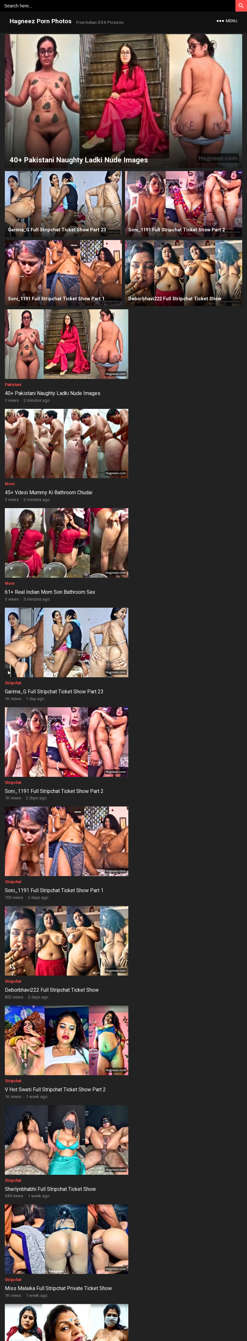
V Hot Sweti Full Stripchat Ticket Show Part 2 (175, 677)
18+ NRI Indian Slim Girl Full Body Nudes (170, 1060)
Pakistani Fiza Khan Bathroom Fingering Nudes (177, 964)
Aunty (130, 1243)
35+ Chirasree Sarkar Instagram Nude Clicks (174, 1156)
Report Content (179, 1316)
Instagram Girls (139, 1147)
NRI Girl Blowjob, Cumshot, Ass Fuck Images (55, 1060)
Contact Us (118, 1316)
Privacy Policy (146, 1316)
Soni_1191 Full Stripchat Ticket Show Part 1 (174, 581)
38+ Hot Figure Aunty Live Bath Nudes (168, 1252)
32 (135, 1280)
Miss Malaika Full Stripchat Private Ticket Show (178, 773)
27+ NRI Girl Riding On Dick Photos (44, 1252)
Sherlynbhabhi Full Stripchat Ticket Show (50, 773)
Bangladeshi (16, 955)
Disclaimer (68, 1316)
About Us (93, 1316)
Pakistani (13, 381)
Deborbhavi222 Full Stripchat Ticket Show (52, 677)
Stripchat (133, 477)
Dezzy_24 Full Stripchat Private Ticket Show (55, 868)
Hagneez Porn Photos (40, 21)
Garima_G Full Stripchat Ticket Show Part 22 (174, 868)
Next (155, 1280)
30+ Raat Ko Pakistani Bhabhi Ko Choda (49, 1156)
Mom (130, 381)
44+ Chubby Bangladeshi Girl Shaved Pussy (54, 964)
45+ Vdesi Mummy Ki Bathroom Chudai (169, 389)
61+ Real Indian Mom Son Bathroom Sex (50, 485)
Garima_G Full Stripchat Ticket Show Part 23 (174, 485)
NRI (8, 1051)
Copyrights (152, 1305)
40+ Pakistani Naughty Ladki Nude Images (52, 389)
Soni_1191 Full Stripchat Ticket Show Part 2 (54, 581)
